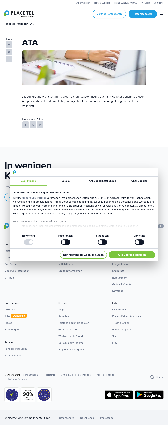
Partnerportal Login (15, 352)
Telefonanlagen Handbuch (73, 326)
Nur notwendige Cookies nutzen (83, 254)
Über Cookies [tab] (139, 181)
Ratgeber (63, 319)
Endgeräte (118, 274)
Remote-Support (121, 333)
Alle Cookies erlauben (132, 254)
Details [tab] (66, 181)
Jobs (7, 319)
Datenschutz (66, 421)
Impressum (106, 421)
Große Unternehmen (70, 274)
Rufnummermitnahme (71, 346)
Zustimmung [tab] (28, 181)
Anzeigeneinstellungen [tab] (102, 181)
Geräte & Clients (121, 288)
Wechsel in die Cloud (70, 340)
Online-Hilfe (119, 313)
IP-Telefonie (49, 378)
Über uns (9, 313)
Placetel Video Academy (126, 319)
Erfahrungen (11, 333)
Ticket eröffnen (121, 326)
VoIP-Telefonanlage (106, 378)
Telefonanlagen (30, 378)
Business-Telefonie (17, 382)
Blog (61, 313)
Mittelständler (66, 267)
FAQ (114, 346)
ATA (32, 27)
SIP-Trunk (9, 281)
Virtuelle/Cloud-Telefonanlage (76, 378)
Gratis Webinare (67, 333)
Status (115, 340)
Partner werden (13, 359)
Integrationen (120, 267)
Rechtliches (87, 421)
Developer (118, 294)
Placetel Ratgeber (16, 27)
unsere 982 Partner (34, 197)
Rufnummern (119, 281)
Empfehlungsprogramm (71, 353)
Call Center (11, 267)
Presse (8, 326)
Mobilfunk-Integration (16, 274)
